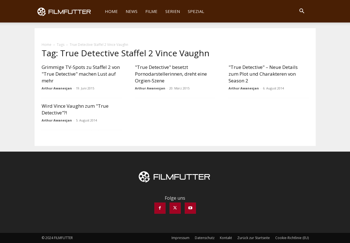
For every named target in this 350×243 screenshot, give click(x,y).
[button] (302, 11)
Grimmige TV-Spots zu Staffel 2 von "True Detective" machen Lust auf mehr (81, 74)
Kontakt (226, 237)
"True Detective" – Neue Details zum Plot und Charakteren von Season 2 (263, 74)
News (131, 11)
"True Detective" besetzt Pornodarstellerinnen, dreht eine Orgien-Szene (171, 74)
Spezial (196, 11)
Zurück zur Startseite (253, 237)
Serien (172, 11)
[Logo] (68, 11)
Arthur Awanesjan (57, 88)
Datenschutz (204, 237)
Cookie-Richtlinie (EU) (292, 237)
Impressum (180, 237)
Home (111, 11)
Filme (151, 11)
